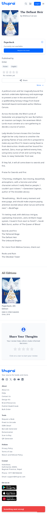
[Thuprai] (8, 4)
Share (24, 80)
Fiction (5, 66)
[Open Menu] (43, 4)
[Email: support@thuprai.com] (23, 477)
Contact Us (6, 396)
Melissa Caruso (30, 16)
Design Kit (6, 399)
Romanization (7, 432)
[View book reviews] (23, 73)
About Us (5, 390)
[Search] (26, 4)
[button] (40, 85)
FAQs (4, 393)
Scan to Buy (6, 435)
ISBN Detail (6, 425)
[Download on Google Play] (23, 487)
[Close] (42, 509)
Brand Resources (9, 403)
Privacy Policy (7, 448)
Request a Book (8, 419)
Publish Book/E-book (10, 406)
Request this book (24, 50)
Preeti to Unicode (9, 422)
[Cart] (30, 4)
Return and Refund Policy (12, 455)
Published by (8, 58)
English (14, 66)
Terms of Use (7, 451)
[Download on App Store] (23, 493)
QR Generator (7, 438)
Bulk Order (6, 409)
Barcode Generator (9, 429)
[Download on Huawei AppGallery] (23, 499)
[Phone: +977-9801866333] (23, 473)
